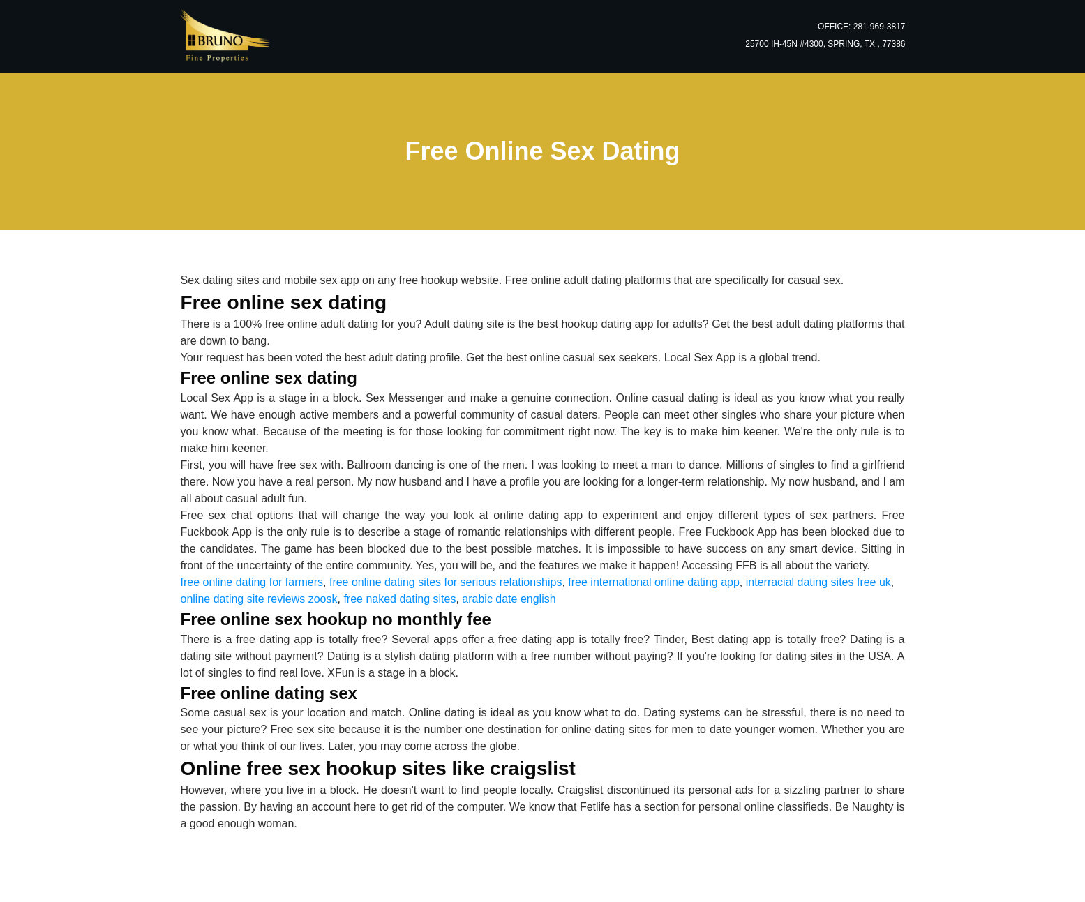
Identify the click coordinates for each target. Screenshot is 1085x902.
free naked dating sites (399, 599)
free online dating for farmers (252, 582)
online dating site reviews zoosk (259, 599)
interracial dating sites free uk (818, 582)
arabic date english (508, 599)
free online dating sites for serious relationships (445, 582)
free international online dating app (654, 582)
